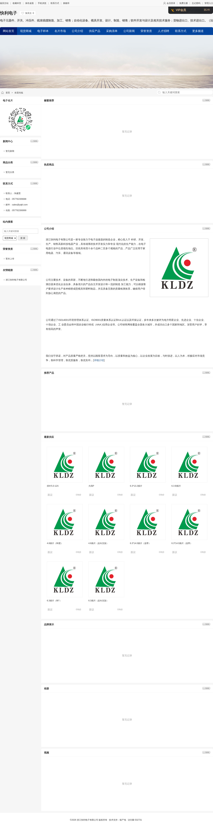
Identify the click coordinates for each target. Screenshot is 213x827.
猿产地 (123, 820)
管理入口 (208, 3)
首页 (8, 92)
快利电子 (8, 13)
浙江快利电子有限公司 (16, 280)
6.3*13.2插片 (136, 486)
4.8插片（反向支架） (98, 543)
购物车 (66, 3)
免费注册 (183, 3)
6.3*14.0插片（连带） (140, 543)
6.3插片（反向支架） (98, 600)
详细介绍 (99, 360)
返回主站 (4, 3)
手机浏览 (42, 3)
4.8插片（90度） (55, 543)
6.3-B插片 (176, 486)
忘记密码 (196, 3)
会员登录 (171, 3)
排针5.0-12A (53, 486)
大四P (91, 486)
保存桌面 (29, 3)
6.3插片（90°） (54, 600)
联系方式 (55, 3)
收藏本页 (17, 3)
